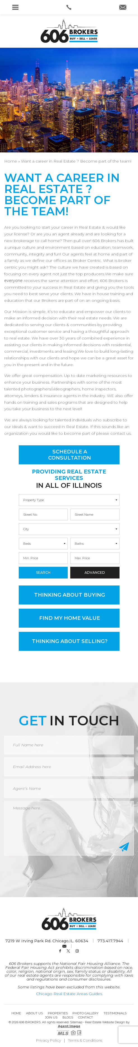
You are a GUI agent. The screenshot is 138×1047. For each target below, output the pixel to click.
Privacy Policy (48, 1040)
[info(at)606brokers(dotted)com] (122, 8)
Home (16, 1013)
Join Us (51, 1017)
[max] (94, 514)
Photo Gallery (85, 1013)
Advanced (95, 572)
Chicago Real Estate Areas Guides (69, 993)
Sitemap (76, 1022)
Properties (58, 1013)
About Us (34, 1013)
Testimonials (115, 1013)
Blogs (67, 1017)
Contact (85, 1017)
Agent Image (69, 1026)
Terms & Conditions (85, 1040)
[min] (43, 514)
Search (43, 572)
